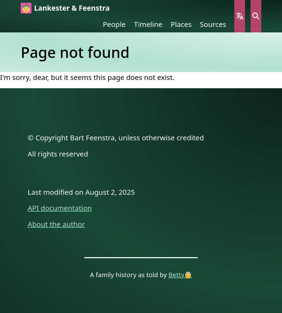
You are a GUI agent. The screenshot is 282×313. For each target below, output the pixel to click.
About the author (56, 224)
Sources (213, 24)
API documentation (60, 208)
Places (181, 24)
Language (239, 16)
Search (256, 16)
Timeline (148, 24)
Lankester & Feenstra (72, 8)
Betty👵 (180, 274)
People (114, 24)
